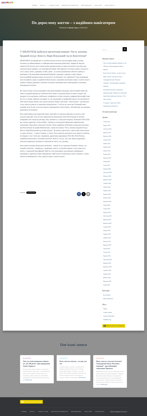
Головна (34, 5)
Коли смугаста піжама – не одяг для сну (114, 73)
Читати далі (28, 380)
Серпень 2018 (107, 270)
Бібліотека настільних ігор (70, 5)
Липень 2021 (106, 143)
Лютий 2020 (106, 205)
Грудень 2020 (107, 169)
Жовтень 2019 (107, 219)
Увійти (105, 309)
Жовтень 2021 (107, 132)
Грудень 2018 (107, 256)
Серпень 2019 (107, 227)
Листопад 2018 (107, 259)
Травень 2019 (107, 237)
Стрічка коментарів (108, 316)
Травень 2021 (107, 150)
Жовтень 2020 (107, 176)
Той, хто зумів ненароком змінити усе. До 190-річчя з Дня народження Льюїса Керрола (114, 66)
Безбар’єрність (110, 5)
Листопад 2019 (107, 216)
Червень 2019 (107, 234)
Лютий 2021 (106, 161)
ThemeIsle (124, 411)
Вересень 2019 (107, 223)
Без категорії (31, 192)
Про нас (43, 5)
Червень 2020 (107, 190)
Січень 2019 (106, 252)
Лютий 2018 (106, 285)
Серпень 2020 (107, 183)
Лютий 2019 (106, 248)
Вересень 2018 (107, 267)
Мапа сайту (98, 5)
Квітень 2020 (107, 198)
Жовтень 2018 (107, 263)
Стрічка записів (107, 312)
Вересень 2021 (107, 136)
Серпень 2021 (107, 140)
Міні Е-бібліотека (86, 5)
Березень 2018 (107, 281)
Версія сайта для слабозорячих (113, 325)
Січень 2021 (106, 165)
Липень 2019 (106, 230)
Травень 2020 (107, 194)
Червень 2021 (107, 147)
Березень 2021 (107, 158)
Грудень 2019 (107, 212)
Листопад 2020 (107, 172)
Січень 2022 (106, 121)
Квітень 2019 (107, 241)
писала (36, 61)
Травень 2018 (107, 274)
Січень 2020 (106, 208)
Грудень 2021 (107, 125)
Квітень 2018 (107, 277)
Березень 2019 (107, 245)
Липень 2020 (106, 187)
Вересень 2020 (107, 179)
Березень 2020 (107, 201)
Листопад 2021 (107, 129)
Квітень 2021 (107, 154)
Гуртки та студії (54, 5)
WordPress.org (107, 319)
